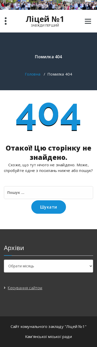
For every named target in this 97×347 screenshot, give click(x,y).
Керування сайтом (25, 287)
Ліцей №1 (45, 19)
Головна (32, 74)
